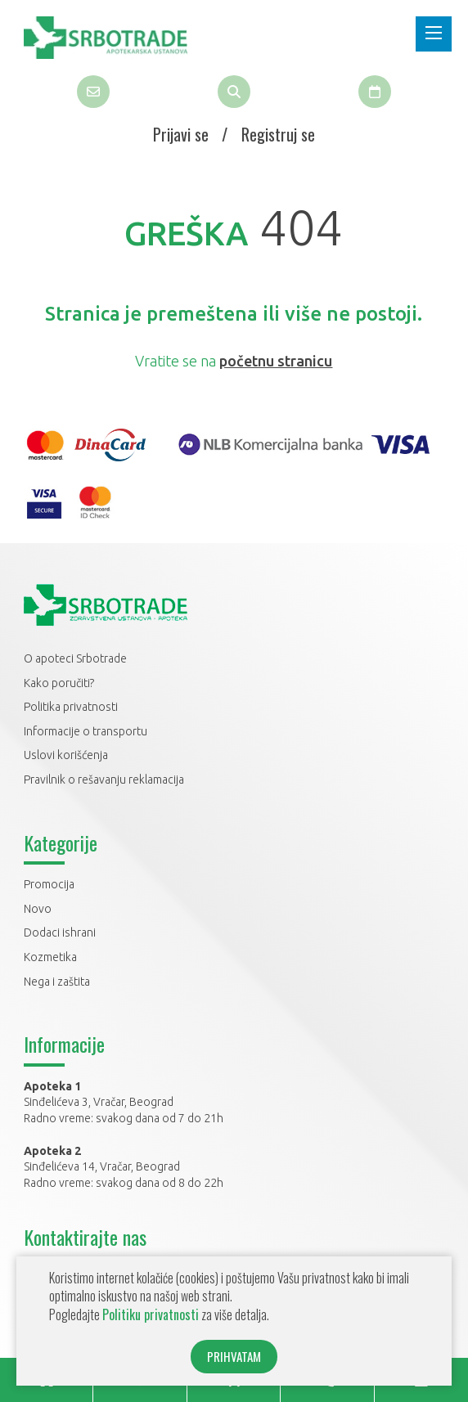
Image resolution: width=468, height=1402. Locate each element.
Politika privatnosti (71, 706)
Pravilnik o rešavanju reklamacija (104, 779)
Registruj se (278, 134)
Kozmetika (50, 957)
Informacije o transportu (85, 731)
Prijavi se (181, 134)
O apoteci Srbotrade (75, 658)
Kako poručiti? (59, 683)
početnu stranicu (275, 361)
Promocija (49, 884)
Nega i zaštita (57, 981)
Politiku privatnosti (150, 1314)
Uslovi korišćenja (66, 755)
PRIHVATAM (234, 1356)
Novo (38, 908)
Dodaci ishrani (60, 932)
